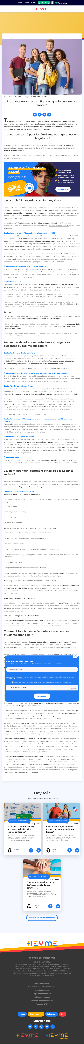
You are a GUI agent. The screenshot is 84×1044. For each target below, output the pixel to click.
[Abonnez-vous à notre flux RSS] (35, 115)
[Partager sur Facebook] (40, 115)
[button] (4, 9)
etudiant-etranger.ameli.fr (59, 226)
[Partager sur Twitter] (44, 115)
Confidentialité (70, 689)
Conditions (76, 689)
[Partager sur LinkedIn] (49, 115)
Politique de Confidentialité (16, 678)
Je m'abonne (42, 696)
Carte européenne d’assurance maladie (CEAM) (37, 239)
